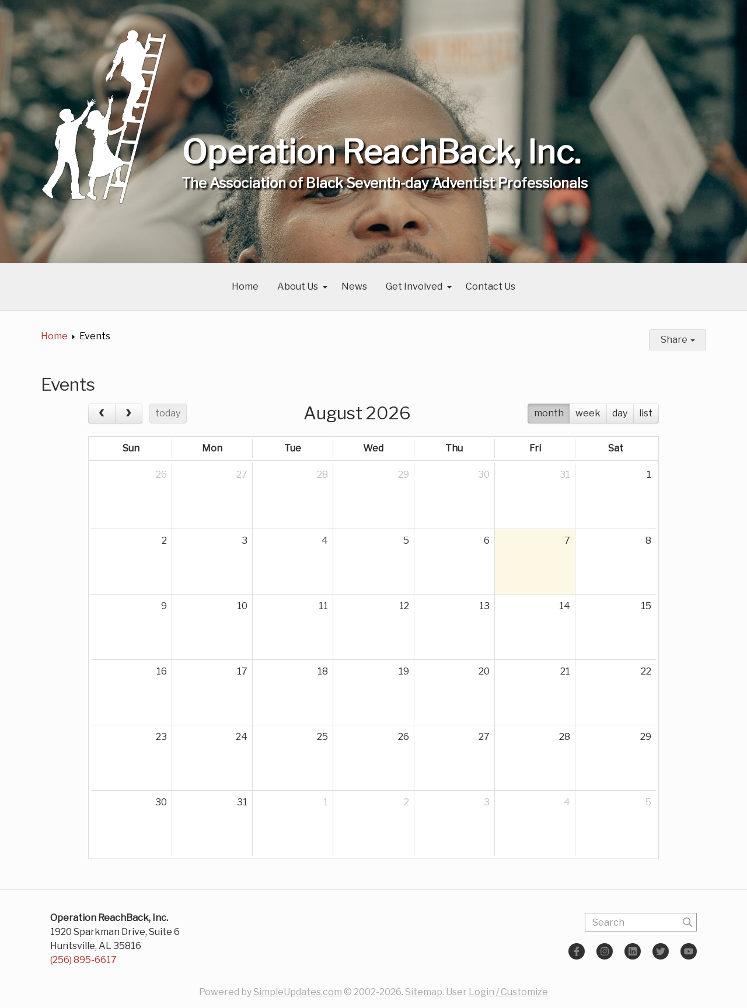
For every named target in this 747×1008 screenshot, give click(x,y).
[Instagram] (605, 951)
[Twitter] (661, 951)
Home (245, 286)
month (549, 413)
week (588, 413)
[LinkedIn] (633, 951)
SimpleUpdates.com (297, 991)
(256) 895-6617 (83, 959)
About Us (297, 286)
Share (678, 339)
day (619, 413)
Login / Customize (508, 991)
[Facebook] (577, 951)
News (354, 286)
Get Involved (414, 286)
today (167, 413)
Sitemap (423, 991)
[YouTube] (689, 951)
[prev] (102, 413)
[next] (128, 413)
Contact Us (490, 286)
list (645, 413)
